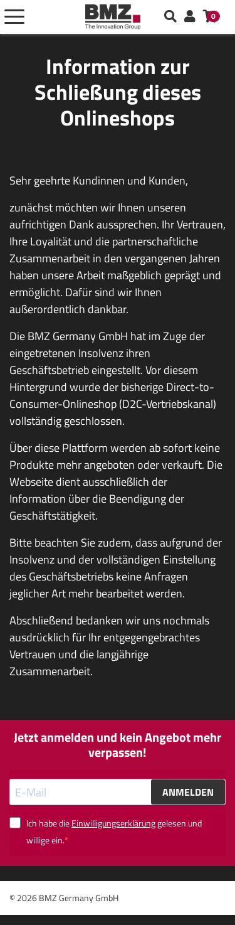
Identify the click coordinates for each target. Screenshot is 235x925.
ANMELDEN (188, 791)
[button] (189, 17)
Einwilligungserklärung (113, 823)
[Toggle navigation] (14, 16)
